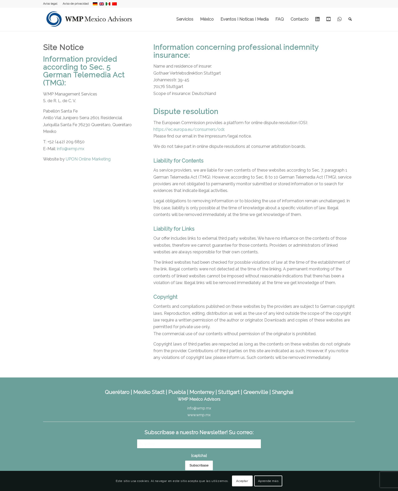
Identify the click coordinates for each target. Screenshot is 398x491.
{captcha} (199, 455)
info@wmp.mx (70, 148)
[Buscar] (350, 19)
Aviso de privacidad (76, 3)
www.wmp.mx (199, 415)
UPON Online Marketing (88, 159)
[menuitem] (51, 4)
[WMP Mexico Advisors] (89, 19)
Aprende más (268, 481)
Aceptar (242, 481)
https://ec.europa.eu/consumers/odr (188, 129)
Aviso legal (50, 3)
